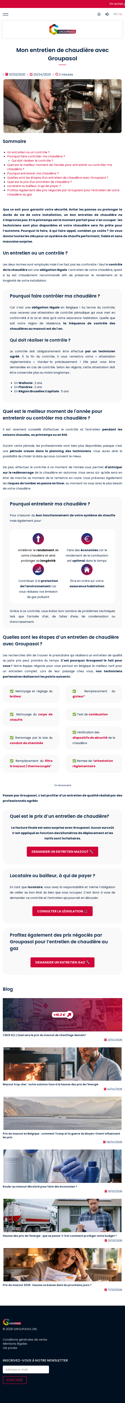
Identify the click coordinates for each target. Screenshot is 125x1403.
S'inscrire (14, 1380)
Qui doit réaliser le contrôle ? (32, 160)
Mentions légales (15, 1344)
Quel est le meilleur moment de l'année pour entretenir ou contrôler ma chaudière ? (59, 167)
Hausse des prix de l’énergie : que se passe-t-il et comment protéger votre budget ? (60, 1236)
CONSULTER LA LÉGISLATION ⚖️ (62, 911)
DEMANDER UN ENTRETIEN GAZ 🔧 (62, 962)
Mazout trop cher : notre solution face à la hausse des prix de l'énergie (50, 1084)
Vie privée (10, 1348)
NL (120, 14)
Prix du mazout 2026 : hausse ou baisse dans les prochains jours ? (47, 1285)
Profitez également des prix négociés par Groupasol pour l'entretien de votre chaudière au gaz (63, 192)
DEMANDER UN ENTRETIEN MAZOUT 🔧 (62, 851)
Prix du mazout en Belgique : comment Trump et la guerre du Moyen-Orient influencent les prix (61, 1135)
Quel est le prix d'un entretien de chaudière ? (39, 182)
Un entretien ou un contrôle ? (28, 152)
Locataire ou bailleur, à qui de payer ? (34, 186)
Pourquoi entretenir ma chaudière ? (33, 173)
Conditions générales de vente (25, 1340)
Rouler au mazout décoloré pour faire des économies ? (40, 1186)
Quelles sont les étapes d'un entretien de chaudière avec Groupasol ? (57, 178)
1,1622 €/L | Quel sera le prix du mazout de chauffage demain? (44, 1035)
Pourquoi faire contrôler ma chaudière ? (36, 156)
